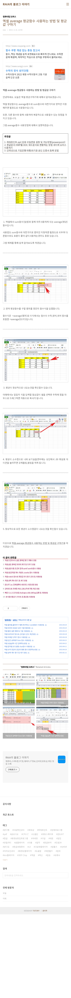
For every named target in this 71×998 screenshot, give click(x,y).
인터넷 (64, 930)
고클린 (35, 917)
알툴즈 (54, 930)
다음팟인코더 (19, 913)
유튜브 (57, 938)
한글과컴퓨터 (19, 930)
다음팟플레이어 (41, 930)
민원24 (59, 926)
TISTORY (36, 994)
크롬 (30, 926)
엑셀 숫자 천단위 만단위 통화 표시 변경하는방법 (21, 692)
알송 (48, 938)
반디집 (6, 930)
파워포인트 (42, 913)
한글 (6, 922)
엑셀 (33, 938)
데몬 (51, 922)
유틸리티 (7, 926)
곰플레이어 (19, 926)
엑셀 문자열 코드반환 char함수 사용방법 (18, 689)
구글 (43, 922)
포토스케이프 (47, 917)
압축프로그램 (56, 913)
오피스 (15, 663)
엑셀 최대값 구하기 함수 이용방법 (15, 680)
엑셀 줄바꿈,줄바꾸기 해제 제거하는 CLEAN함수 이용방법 (24, 668)
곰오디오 (14, 917)
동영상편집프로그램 (20, 922)
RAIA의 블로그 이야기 (16, 4)
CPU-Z (25, 917)
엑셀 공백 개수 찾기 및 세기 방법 (15, 695)
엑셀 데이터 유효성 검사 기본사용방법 (17, 671)
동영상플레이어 (25, 934)
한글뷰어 (47, 926)
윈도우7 (60, 917)
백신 (41, 938)
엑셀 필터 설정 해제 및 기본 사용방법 (17, 674)
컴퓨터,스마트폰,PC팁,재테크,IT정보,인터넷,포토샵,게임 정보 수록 (30, 846)
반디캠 (6, 913)
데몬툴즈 (49, 934)
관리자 (45, 994)
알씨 (59, 934)
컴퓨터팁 (8, 663)
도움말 (38, 934)
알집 (59, 922)
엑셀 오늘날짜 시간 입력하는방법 (15, 686)
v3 (30, 930)
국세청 (35, 922)
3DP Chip (22, 938)
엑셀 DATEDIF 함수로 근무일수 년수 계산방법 (20, 677)
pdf (5, 917)
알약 (38, 926)
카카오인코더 (9, 934)
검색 (65, 959)
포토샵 (31, 913)
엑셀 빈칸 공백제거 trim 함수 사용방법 (17, 683)
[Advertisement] (35, 61)
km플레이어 (9, 938)
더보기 (5, 943)
